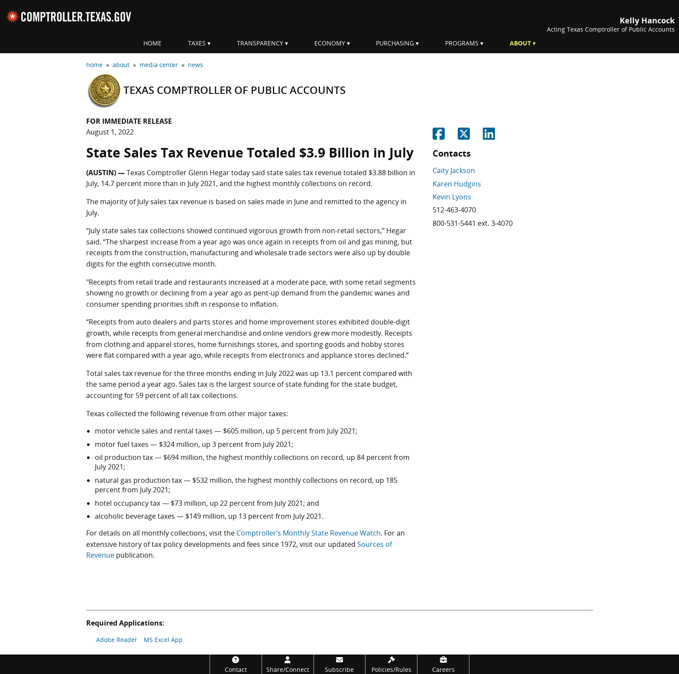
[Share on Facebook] (439, 136)
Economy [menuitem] (329, 43)
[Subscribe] (339, 664)
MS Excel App (163, 639)
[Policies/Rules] (391, 664)
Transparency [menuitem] (260, 43)
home (94, 65)
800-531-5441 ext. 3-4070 (473, 223)
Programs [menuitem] (462, 43)
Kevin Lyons (452, 197)
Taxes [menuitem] (197, 43)
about (121, 65)
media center (158, 65)
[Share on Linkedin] (489, 136)
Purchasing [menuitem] (395, 43)
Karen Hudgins (457, 184)
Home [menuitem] (152, 43)
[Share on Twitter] (464, 136)
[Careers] (443, 664)
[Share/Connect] (288, 664)
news (195, 65)
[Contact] (236, 664)
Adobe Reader (116, 639)
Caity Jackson (454, 170)
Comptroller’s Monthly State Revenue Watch (308, 533)
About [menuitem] (520, 43)
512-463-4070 (454, 210)
